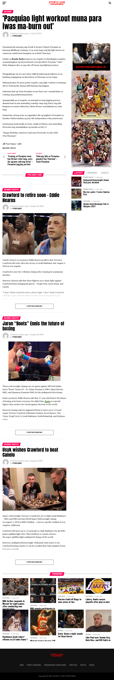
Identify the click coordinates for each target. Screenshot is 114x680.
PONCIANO (17, 36)
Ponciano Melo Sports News (55, 665)
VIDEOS (91, 665)
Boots (47, 401)
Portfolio (73, 665)
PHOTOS (83, 665)
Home (22, 665)
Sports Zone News (34, 665)
